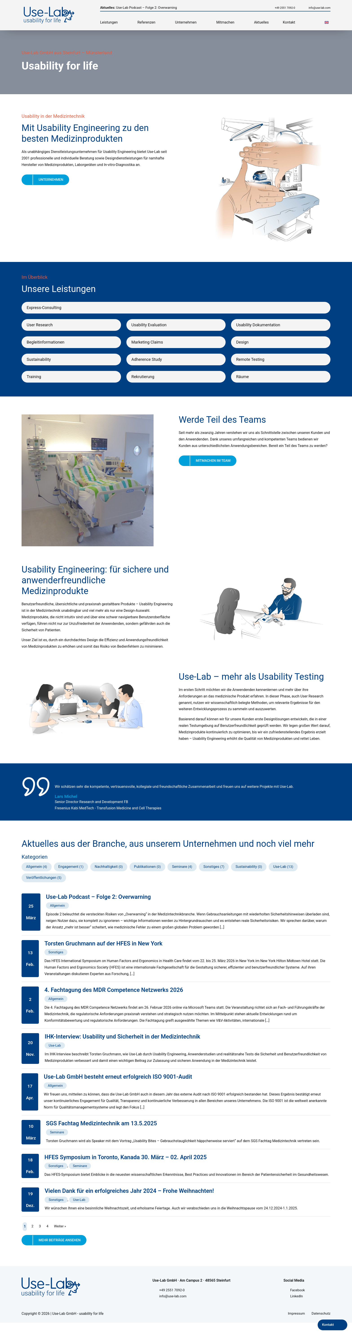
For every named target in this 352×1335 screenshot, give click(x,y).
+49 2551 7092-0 (279, 7)
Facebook (298, 1302)
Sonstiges (213, 873)
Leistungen (109, 22)
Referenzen (146, 22)
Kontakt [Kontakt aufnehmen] (327, 1325)
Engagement (69, 873)
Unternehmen (186, 22)
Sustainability (248, 873)
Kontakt (289, 22)
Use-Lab (281, 873)
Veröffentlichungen (41, 884)
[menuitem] (327, 22)
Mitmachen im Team (214, 468)
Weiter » (60, 1237)
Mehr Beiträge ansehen (61, 1251)
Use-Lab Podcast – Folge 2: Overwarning (141, 7)
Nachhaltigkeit (106, 873)
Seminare (180, 873)
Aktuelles (261, 22)
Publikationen (146, 873)
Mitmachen (225, 22)
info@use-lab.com (318, 7)
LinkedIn (297, 1308)
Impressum (295, 1326)
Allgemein (34, 873)
